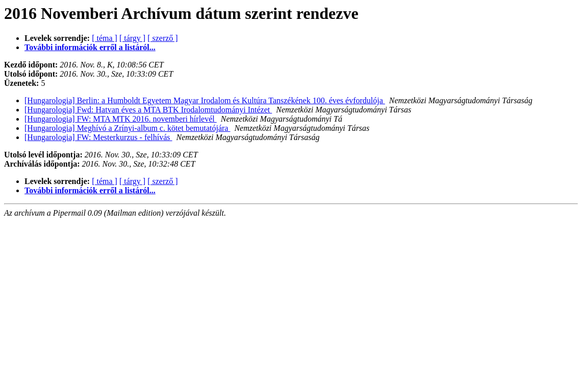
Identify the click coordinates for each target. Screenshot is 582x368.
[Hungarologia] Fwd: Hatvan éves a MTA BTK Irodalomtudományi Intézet (148, 109)
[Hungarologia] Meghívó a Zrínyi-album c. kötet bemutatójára (127, 128)
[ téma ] (104, 38)
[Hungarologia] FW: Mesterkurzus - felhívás (98, 137)
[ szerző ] (162, 38)
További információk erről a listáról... (90, 47)
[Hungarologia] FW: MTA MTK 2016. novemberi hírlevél (120, 118)
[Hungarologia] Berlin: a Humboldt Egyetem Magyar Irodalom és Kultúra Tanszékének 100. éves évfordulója (204, 100)
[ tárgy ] (132, 38)
